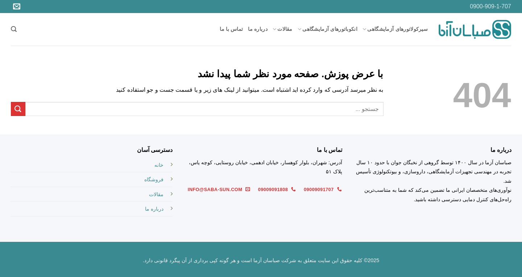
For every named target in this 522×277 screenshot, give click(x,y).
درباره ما (258, 29)
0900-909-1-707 (490, 6)
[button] (14, 29)
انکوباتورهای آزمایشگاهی (327, 29)
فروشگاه (153, 179)
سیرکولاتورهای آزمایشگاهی (395, 29)
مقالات (283, 29)
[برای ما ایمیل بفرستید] (16, 7)
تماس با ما (231, 29)
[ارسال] (18, 109)
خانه (158, 165)
